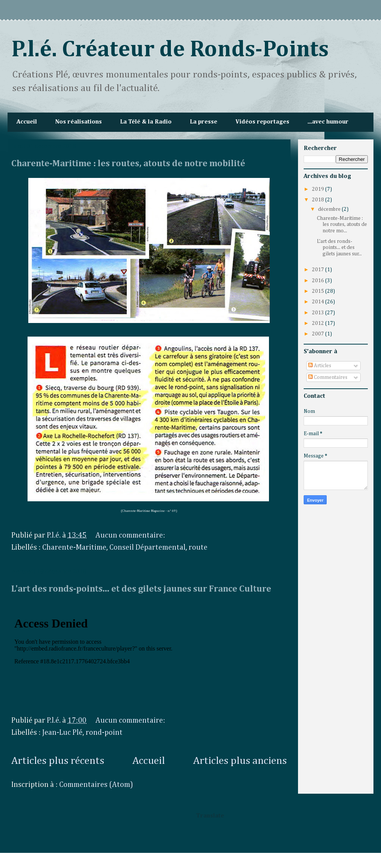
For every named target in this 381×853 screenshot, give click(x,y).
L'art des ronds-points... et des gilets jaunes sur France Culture (141, 588)
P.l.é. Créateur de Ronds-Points (170, 50)
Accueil (27, 122)
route (198, 547)
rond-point (104, 732)
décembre (330, 209)
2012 (318, 323)
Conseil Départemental (147, 547)
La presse (203, 122)
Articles (319, 365)
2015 (318, 291)
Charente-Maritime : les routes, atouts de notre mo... (342, 225)
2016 (318, 280)
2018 (318, 199)
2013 (318, 312)
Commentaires (327, 377)
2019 (318, 189)
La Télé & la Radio (146, 122)
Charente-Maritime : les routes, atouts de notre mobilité (128, 163)
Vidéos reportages (262, 122)
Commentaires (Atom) (96, 784)
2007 (318, 334)
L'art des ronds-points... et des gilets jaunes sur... (339, 248)
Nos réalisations (78, 122)
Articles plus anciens (240, 761)
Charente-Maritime (74, 547)
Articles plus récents (57, 761)
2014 (318, 301)
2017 (318, 269)
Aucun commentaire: (131, 535)
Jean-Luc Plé (62, 732)
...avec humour (328, 122)
